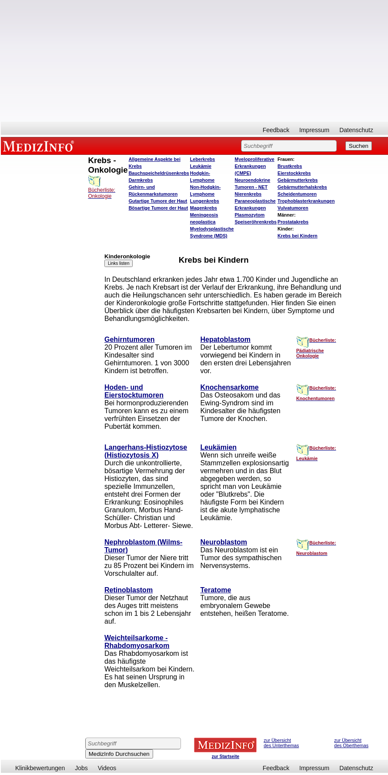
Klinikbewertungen (40, 768)
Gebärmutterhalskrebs (302, 187)
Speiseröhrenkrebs (256, 221)
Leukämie (200, 166)
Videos (107, 768)
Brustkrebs (290, 166)
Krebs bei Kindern (298, 235)
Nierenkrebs (248, 194)
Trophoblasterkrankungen (306, 201)
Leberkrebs (202, 159)
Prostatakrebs (293, 221)
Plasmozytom (250, 214)
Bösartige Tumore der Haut (158, 207)
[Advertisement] (194, 61)
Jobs (81, 768)
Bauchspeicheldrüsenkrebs (159, 173)
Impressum (314, 130)
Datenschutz (356, 130)
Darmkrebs (141, 180)
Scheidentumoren (297, 194)
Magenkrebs (203, 207)
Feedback (276, 130)
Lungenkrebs (204, 201)
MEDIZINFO (40, 145)
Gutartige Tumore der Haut (158, 201)
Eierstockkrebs (294, 173)
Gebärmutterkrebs (298, 180)
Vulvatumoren (293, 207)
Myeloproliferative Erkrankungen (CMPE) (254, 166)
